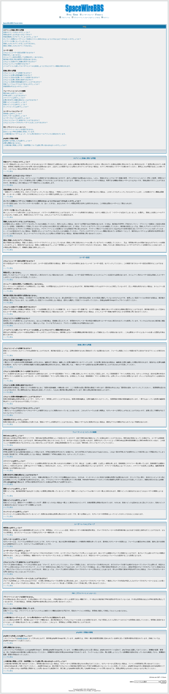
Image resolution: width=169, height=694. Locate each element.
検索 (75, 15)
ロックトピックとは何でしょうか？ (16, 107)
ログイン (105, 17)
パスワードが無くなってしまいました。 (17, 41)
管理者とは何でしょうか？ (12, 114)
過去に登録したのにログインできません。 (18, 46)
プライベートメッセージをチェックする (86, 17)
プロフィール (64, 17)
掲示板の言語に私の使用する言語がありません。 (20, 59)
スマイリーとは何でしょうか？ (14, 98)
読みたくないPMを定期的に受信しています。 (19, 132)
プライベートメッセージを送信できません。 (19, 129)
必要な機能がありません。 (12, 143)
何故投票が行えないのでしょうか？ (16, 86)
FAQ (69, 15)
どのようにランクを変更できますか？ (16, 64)
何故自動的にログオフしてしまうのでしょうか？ (20, 37)
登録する (99, 15)
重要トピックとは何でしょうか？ (15, 102)
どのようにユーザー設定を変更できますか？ (19, 53)
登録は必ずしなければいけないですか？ (17, 34)
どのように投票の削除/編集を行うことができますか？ (22, 82)
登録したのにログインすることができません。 (20, 43)
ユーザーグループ (86, 15)
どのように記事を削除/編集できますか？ (17, 75)
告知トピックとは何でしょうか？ (15, 104)
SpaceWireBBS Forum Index (13, 23)
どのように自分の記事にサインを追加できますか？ (21, 77)
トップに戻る (8, 171)
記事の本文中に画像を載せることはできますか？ (20, 100)
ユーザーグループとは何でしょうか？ (16, 118)
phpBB (80, 689)
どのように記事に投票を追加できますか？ (18, 80)
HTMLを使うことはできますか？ (15, 95)
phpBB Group (22, 638)
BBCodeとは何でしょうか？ (13, 93)
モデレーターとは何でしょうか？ (15, 116)
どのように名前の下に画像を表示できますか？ (20, 62)
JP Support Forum (96, 690)
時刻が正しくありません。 (12, 55)
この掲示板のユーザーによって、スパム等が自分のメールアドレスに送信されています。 (35, 134)
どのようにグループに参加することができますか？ (21, 120)
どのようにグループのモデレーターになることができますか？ (25, 122)
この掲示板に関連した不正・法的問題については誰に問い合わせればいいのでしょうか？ (35, 145)
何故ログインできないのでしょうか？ (16, 32)
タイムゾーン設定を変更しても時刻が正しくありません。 (23, 57)
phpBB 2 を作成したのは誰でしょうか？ (17, 141)
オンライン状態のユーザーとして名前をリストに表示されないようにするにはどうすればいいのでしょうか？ (42, 39)
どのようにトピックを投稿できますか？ (17, 73)
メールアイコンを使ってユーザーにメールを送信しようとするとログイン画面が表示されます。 (37, 66)
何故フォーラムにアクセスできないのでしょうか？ (21, 84)
